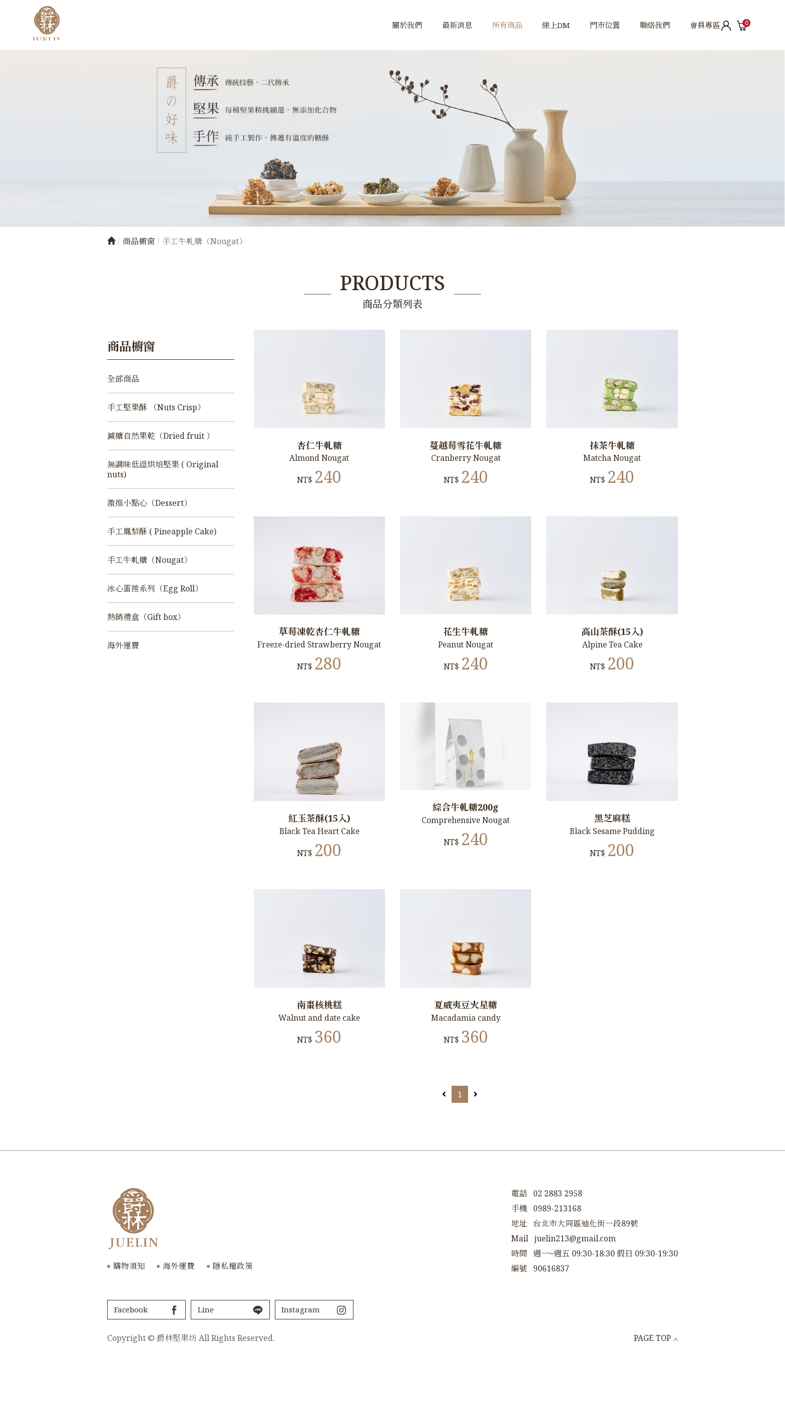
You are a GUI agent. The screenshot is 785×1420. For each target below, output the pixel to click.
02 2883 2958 (557, 1241)
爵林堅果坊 (56, 25)
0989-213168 (557, 1256)
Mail (519, 1286)
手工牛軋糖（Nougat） (149, 559)
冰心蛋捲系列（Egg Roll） (155, 588)
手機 (519, 1256)
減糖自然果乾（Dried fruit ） (160, 435)
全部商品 (123, 378)
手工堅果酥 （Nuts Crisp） (156, 407)
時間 (519, 1301)
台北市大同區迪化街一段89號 (585, 1271)
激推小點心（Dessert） (149, 502)
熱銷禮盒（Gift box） (146, 616)
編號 (519, 1316)
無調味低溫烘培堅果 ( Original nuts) (162, 469)
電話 (519, 1241)
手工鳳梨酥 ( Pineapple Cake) (161, 531)
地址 (519, 1271)
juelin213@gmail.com (575, 1286)
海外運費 (123, 645)
